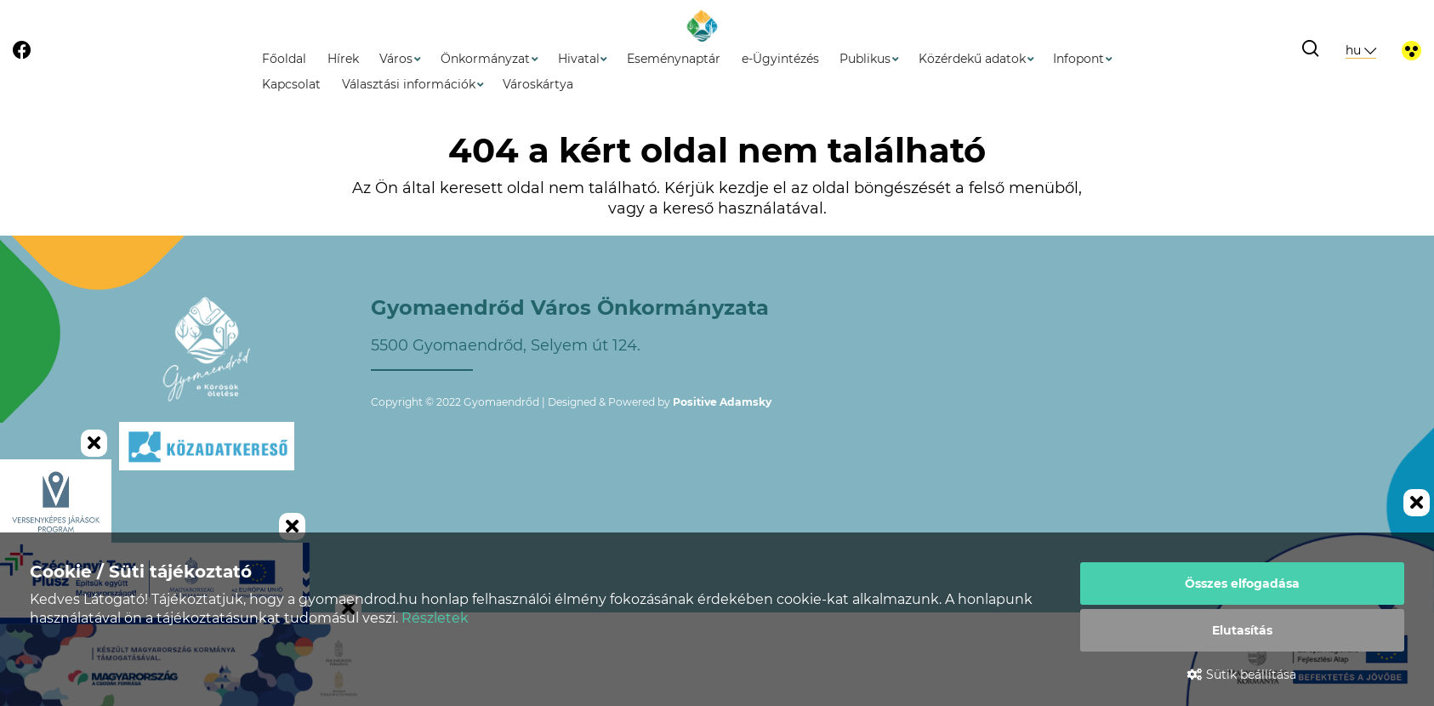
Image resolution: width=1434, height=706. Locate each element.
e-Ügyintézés (780, 58)
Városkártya (538, 84)
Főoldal (284, 58)
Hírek (343, 58)
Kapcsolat (291, 84)
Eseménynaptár (673, 58)
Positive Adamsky (722, 402)
